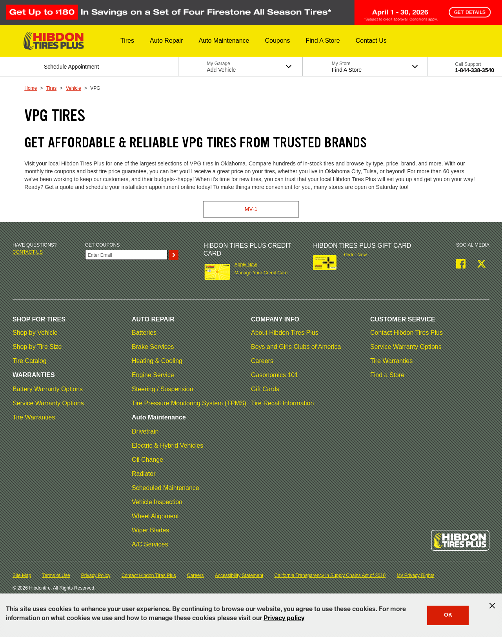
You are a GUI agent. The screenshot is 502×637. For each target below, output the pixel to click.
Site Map (22, 575)
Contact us (28, 252)
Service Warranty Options (48, 403)
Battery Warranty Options (48, 389)
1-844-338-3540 (474, 70)
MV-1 (251, 209)
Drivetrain (145, 431)
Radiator (143, 473)
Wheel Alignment (155, 516)
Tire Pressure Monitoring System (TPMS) (189, 403)
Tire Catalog (30, 361)
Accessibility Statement (239, 575)
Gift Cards (265, 389)
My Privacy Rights (415, 575)
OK (448, 615)
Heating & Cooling (157, 361)
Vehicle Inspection (157, 502)
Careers (262, 361)
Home (30, 88)
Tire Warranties (34, 417)
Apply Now (246, 264)
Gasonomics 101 (274, 375)
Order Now (355, 255)
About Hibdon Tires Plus (284, 332)
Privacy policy (284, 619)
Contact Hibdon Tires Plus (406, 332)
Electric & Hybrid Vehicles (167, 445)
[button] (127, 41)
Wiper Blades (150, 530)
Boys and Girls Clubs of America (296, 346)
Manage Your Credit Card (261, 273)
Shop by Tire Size (37, 346)
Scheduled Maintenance (165, 488)
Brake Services (153, 346)
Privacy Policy (96, 575)
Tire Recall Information (282, 403)
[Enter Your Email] (126, 255)
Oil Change (147, 459)
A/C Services (150, 544)
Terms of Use (56, 575)
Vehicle (73, 88)
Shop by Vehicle (35, 332)
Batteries (144, 332)
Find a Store (387, 375)
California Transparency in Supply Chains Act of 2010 (330, 575)
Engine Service (153, 375)
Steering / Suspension (162, 389)
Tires (51, 88)
